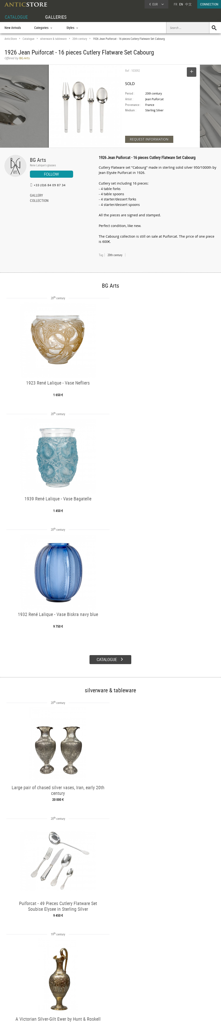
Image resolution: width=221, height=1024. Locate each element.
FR (175, 4)
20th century (79, 39)
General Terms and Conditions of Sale (120, 1016)
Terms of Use (86, 1016)
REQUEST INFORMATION (149, 139)
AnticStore (11, 39)
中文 (188, 4)
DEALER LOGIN (24, 981)
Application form (18, 989)
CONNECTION (209, 4)
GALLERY (36, 196)
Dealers (98, 979)
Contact (177, 986)
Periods (54, 990)
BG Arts (38, 159)
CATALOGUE (16, 17)
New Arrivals (13, 27)
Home (175, 981)
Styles (53, 985)
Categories (55, 979)
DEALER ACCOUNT (17, 973)
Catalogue (28, 39)
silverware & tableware (53, 39)
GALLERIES (55, 17)
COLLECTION (39, 201)
